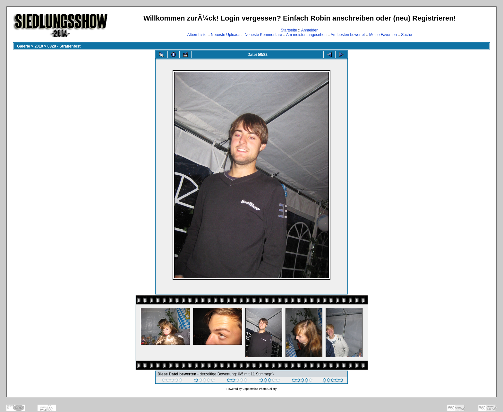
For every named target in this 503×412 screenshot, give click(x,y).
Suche (406, 34)
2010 (38, 46)
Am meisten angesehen (306, 34)
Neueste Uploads (225, 34)
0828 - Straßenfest (64, 46)
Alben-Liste (197, 34)
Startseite (289, 30)
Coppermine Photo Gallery (260, 388)
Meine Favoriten (383, 34)
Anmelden (310, 30)
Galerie (23, 46)
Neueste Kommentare (263, 34)
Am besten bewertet (348, 34)
